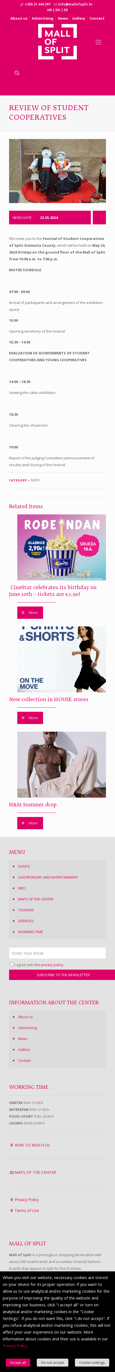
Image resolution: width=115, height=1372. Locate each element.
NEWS (35, 480)
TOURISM (25, 909)
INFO (22, 888)
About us (18, 18)
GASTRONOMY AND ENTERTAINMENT (48, 877)
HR (49, 10)
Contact (97, 18)
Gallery (78, 18)
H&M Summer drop (33, 805)
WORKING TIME (30, 931)
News (63, 18)
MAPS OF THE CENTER (36, 899)
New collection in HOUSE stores (48, 699)
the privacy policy (49, 964)
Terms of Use (27, 1210)
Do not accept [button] (52, 1362)
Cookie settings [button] (92, 1362)
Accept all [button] (18, 1362)
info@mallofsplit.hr (75, 4)
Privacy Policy (27, 1199)
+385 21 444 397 (38, 4)
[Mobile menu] (98, 41)
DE (66, 10)
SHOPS (24, 866)
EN (57, 10)
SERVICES (26, 920)
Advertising (43, 18)
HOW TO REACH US (32, 1145)
